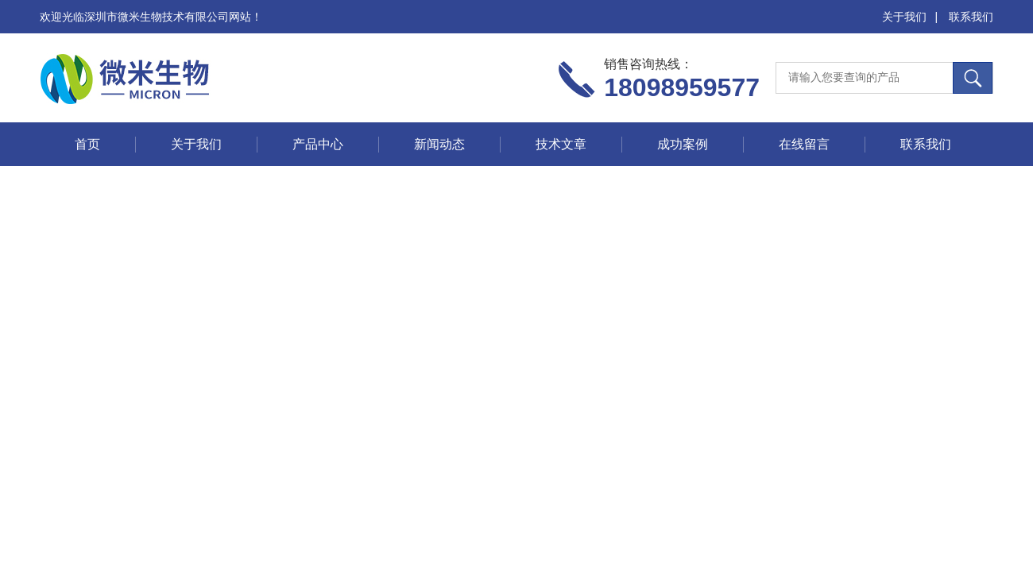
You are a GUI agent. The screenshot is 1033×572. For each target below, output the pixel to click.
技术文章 (561, 144)
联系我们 (971, 16)
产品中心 (317, 144)
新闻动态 (439, 144)
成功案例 (682, 144)
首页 (87, 144)
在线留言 (804, 144)
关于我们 (904, 16)
